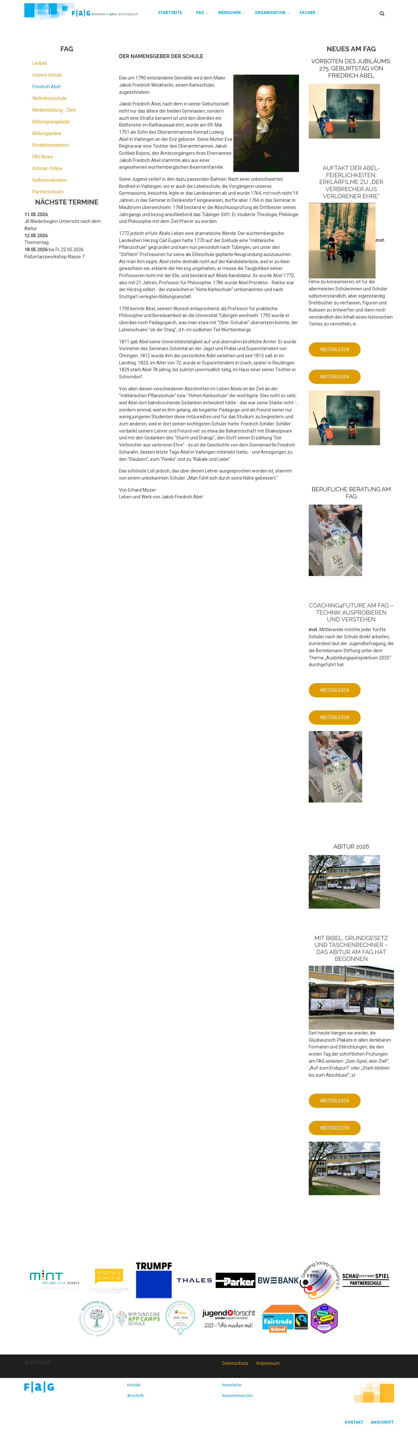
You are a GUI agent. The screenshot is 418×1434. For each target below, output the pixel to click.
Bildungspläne (46, 133)
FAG (200, 12)
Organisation (270, 12)
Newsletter (232, 1385)
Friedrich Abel (46, 86)
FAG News (42, 156)
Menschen (229, 12)
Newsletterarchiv (237, 1395)
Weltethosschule (49, 98)
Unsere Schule (47, 75)
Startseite (170, 12)
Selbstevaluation (49, 180)
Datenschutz (235, 1363)
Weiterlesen (340, 352)
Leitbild (39, 63)
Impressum (268, 1363)
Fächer (307, 12)
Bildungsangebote (51, 121)
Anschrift (135, 1395)
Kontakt (134, 1385)
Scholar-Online (47, 168)
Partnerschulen (48, 191)
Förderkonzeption (50, 145)
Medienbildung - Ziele (54, 110)
